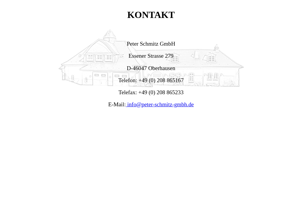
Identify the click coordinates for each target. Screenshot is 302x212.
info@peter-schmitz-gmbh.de (160, 104)
